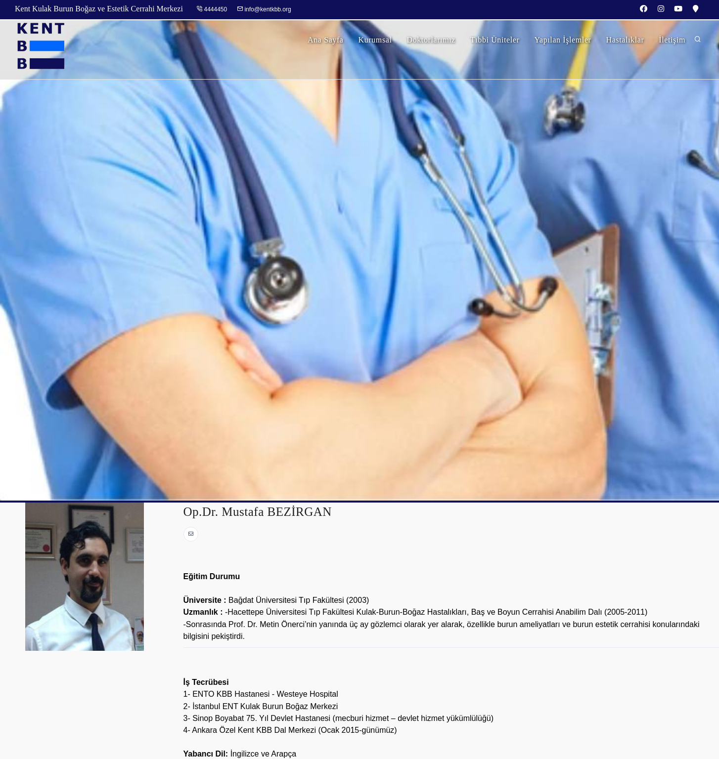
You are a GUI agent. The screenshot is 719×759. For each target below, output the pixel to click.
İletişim (672, 40)
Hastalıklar (625, 40)
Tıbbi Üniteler (495, 40)
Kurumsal (375, 40)
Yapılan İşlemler (562, 40)
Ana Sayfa (326, 40)
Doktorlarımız (430, 40)
